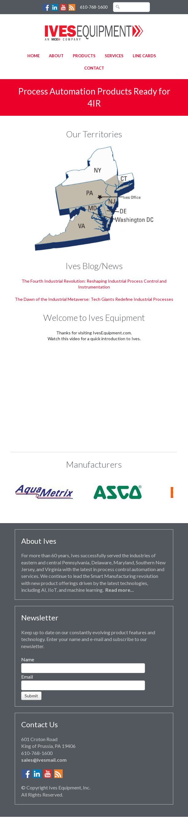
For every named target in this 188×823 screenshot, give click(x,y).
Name (27, 659)
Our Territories (94, 134)
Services (114, 55)
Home (33, 55)
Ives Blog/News (94, 265)
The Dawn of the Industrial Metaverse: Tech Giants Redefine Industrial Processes (94, 299)
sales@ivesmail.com (44, 760)
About (56, 55)
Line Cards (144, 55)
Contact (94, 68)
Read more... (119, 590)
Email (27, 677)
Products (84, 55)
